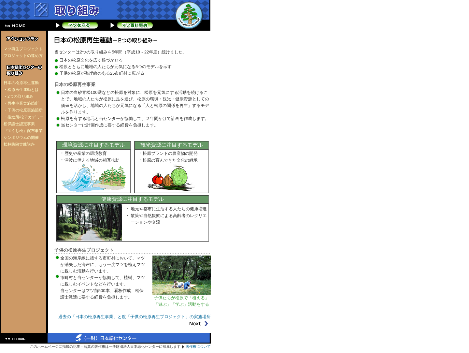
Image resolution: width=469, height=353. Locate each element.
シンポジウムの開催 (21, 137)
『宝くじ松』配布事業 (23, 130)
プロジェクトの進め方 (23, 55)
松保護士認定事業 (19, 124)
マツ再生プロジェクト (23, 49)
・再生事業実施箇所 (21, 103)
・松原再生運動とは (21, 89)
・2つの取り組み (18, 96)
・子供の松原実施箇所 (23, 110)
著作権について (198, 346)
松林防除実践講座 (19, 144)
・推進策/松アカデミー (24, 117)
